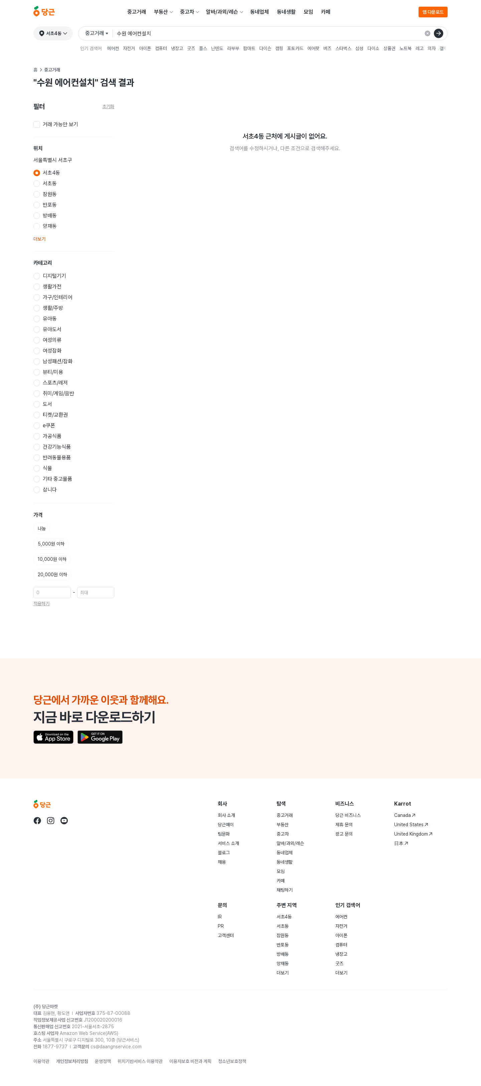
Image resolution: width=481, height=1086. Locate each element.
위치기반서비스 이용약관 (140, 1061)
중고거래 (136, 12)
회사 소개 (226, 815)
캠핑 (279, 48)
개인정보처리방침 (72, 1061)
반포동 (283, 944)
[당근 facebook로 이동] (37, 821)
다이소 (373, 48)
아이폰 (145, 48)
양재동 (283, 963)
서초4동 (284, 916)
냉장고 (177, 48)
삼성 (359, 48)
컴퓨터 (161, 48)
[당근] (44, 12)
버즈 (327, 48)
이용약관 (41, 1061)
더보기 (39, 239)
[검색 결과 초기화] (428, 33)
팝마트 (249, 48)
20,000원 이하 (52, 574)
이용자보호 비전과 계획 (190, 1061)
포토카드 (295, 48)
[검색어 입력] (282, 33)
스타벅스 (343, 48)
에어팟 (313, 48)
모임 (308, 12)
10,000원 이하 (52, 559)
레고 (420, 48)
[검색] (438, 33)
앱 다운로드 (433, 12)
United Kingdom (413, 834)
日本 (401, 843)
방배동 (283, 954)
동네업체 (259, 12)
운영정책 (103, 1061)
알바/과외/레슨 (222, 12)
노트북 (405, 48)
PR (221, 926)
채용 (222, 862)
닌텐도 (217, 48)
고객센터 (226, 935)
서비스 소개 (228, 843)
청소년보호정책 (232, 1061)
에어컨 (113, 48)
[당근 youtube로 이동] (64, 821)
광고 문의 (344, 834)
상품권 (389, 48)
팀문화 (224, 834)
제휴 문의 (344, 824)
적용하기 (41, 603)
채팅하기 (285, 890)
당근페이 (226, 824)
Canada (405, 815)
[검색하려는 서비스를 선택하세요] (99, 33)
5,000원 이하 (51, 544)
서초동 (283, 926)
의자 (432, 48)
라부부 (233, 48)
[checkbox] (73, 124)
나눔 (42, 528)
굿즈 (191, 48)
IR (220, 916)
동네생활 (286, 12)
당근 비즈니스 (348, 815)
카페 (325, 12)
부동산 (161, 12)
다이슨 (265, 48)
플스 (203, 48)
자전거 (129, 48)
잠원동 (283, 935)
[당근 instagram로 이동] (51, 821)
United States (411, 824)
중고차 (187, 12)
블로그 (224, 852)
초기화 (108, 106)
